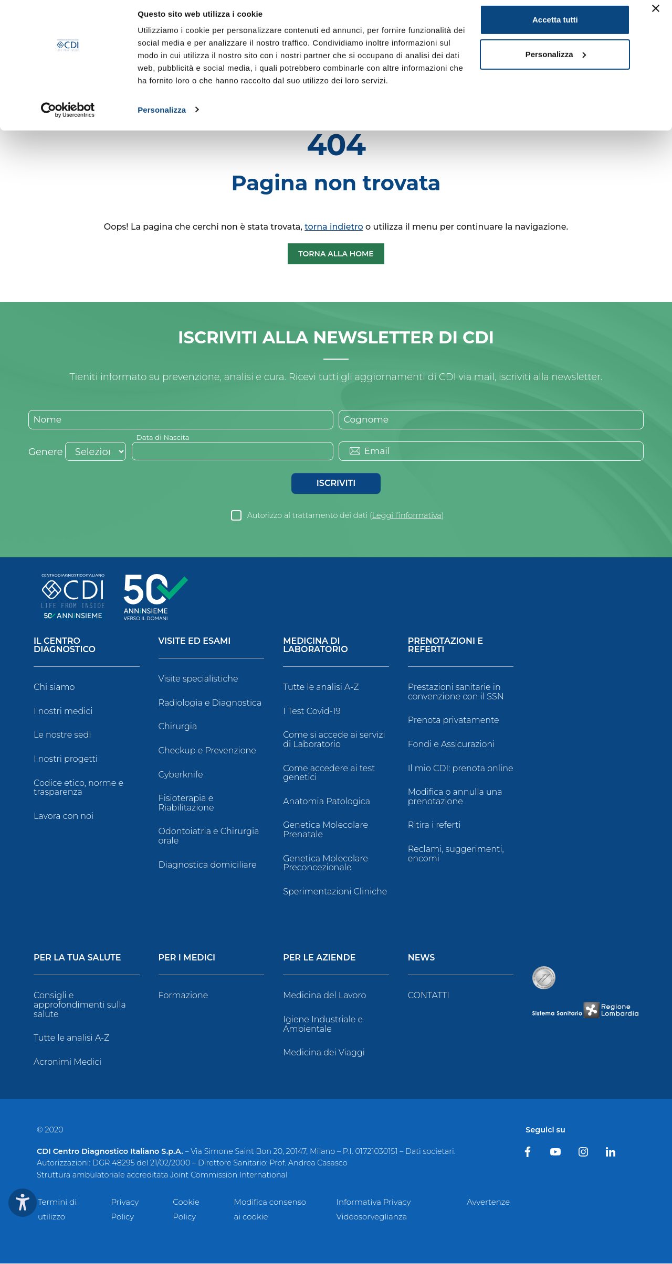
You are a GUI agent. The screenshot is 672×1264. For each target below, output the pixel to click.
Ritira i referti (434, 826)
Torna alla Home (336, 253)
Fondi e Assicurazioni (451, 745)
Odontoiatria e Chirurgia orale (209, 837)
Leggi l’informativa (407, 516)
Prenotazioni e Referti (445, 646)
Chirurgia (178, 727)
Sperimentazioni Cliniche (335, 892)
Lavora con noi (63, 817)
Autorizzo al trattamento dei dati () (345, 516)
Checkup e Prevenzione (207, 752)
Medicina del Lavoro (324, 996)
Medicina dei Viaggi (324, 1053)
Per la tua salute (77, 959)
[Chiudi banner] (655, 16)
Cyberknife (181, 775)
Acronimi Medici (67, 1062)
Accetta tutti (555, 27)
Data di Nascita (164, 437)
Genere (45, 453)
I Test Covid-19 (312, 712)
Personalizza (162, 117)
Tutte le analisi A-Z (321, 688)
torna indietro (333, 227)
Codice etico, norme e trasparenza (78, 788)
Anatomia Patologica (326, 802)
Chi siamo (54, 688)
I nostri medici (63, 712)
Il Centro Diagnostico (65, 646)
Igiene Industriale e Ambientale (323, 1024)
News (421, 959)
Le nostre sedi (62, 736)
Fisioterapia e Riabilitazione (186, 804)
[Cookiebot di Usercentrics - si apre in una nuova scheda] (68, 117)
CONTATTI (428, 996)
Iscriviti (336, 484)
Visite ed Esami (195, 642)
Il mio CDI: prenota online (460, 769)
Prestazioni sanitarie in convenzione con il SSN (456, 693)
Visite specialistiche (198, 680)
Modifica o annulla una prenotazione (455, 797)
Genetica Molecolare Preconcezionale (325, 863)
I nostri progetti (66, 760)
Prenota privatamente (453, 721)
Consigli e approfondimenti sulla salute (80, 1005)
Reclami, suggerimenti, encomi (456, 855)
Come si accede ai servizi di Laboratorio (334, 740)
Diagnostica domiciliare (208, 865)
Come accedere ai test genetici (329, 773)
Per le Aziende (319, 959)
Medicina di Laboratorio (315, 646)
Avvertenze (488, 1202)
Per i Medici (187, 959)
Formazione (183, 996)
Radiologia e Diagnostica (210, 703)
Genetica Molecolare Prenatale (325, 830)
